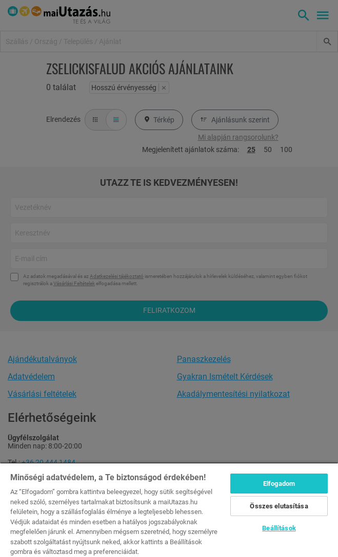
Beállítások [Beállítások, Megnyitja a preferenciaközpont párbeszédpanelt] (278, 528)
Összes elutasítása (279, 506)
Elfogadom (279, 483)
